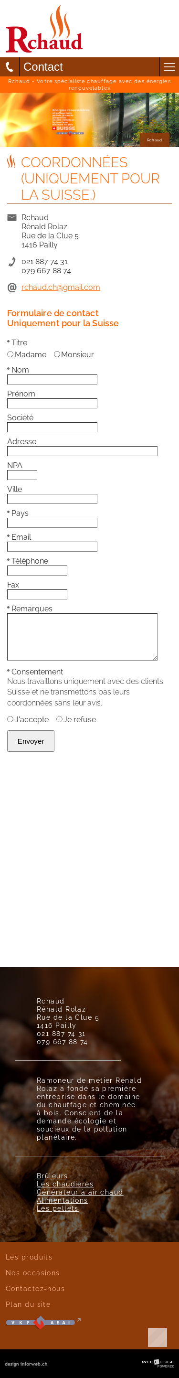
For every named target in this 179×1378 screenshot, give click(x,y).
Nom (18, 369)
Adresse (21, 441)
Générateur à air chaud (80, 1192)
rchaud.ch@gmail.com (60, 287)
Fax (13, 584)
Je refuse (76, 719)
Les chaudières (65, 1184)
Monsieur (74, 354)
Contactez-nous (35, 1288)
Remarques (30, 608)
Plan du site (28, 1304)
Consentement (35, 671)
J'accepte (28, 719)
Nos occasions (33, 1273)
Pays (18, 513)
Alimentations (62, 1200)
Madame (26, 354)
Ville (14, 489)
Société (20, 417)
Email (19, 537)
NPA (14, 465)
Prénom (21, 393)
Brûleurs (52, 1176)
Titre (17, 342)
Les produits (29, 1257)
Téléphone (27, 561)
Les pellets (58, 1208)
